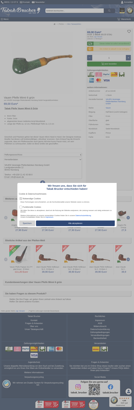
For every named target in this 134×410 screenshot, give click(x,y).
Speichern (27, 223)
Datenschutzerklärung (83, 215)
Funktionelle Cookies (32, 207)
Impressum (49, 217)
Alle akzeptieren (75, 223)
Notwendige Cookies (32, 199)
